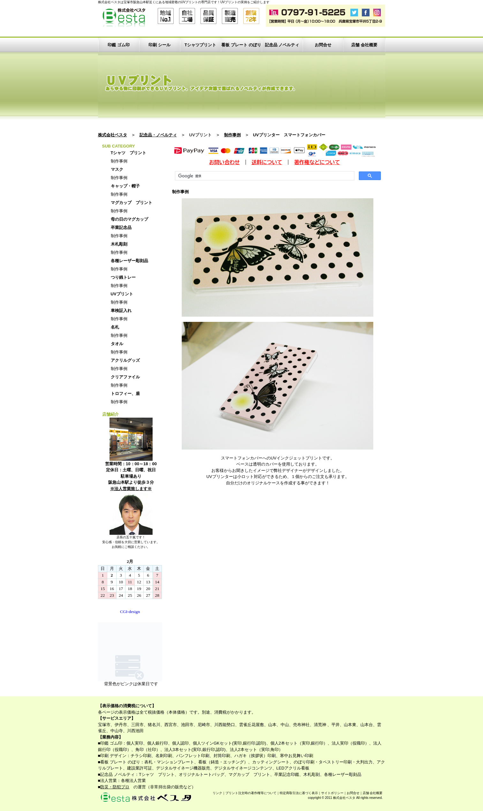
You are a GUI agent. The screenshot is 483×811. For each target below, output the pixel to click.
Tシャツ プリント (129, 152)
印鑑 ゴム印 (119, 44)
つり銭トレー (123, 277)
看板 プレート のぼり (241, 44)
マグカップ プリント (131, 202)
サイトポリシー (332, 793)
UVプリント (122, 294)
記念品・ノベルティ (158, 135)
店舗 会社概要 (364, 44)
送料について (267, 162)
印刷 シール (159, 44)
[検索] (264, 176)
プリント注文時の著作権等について (250, 793)
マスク (117, 169)
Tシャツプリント (200, 44)
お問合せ (323, 44)
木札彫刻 (119, 244)
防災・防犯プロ (114, 786)
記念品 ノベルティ (282, 44)
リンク (217, 793)
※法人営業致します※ (131, 488)
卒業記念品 (121, 227)
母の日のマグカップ (129, 219)
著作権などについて (317, 162)
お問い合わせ (224, 162)
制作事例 (232, 135)
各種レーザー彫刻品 (129, 260)
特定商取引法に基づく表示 (299, 793)
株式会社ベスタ (112, 135)
